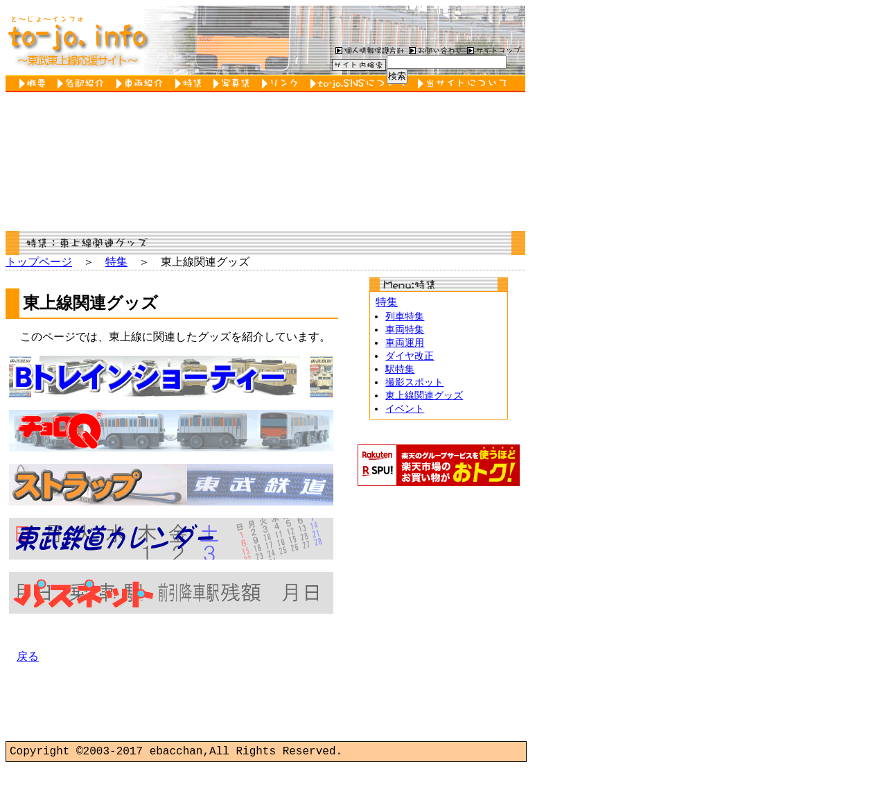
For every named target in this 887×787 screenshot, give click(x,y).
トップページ (39, 262)
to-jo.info (77, 40)
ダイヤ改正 (409, 360)
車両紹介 (142, 83)
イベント (404, 416)
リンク (282, 83)
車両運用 (404, 347)
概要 (35, 83)
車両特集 (404, 333)
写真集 (234, 83)
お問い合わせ (434, 49)
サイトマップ (494, 49)
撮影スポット (414, 388)
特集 (191, 83)
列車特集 (404, 319)
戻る (28, 678)
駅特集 (399, 374)
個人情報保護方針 (368, 49)
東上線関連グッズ (424, 402)
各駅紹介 (83, 83)
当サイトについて (464, 83)
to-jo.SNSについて (360, 83)
